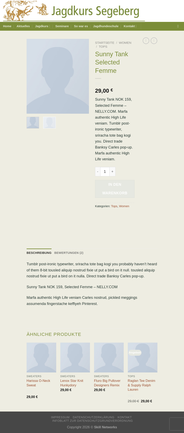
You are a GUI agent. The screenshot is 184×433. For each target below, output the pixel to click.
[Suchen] (179, 26)
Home (7, 26)
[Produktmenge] (105, 171)
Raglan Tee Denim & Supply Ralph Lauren (141, 385)
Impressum (60, 417)
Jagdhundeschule (106, 26)
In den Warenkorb (114, 188)
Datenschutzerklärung (93, 417)
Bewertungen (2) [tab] (68, 252)
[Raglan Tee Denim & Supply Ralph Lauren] (142, 357)
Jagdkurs (42, 26)
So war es (81, 26)
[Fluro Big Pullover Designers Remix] (109, 357)
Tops (103, 46)
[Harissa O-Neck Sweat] (41, 357)
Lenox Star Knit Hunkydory (71, 383)
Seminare (62, 26)
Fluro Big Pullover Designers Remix (107, 383)
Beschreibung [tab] (39, 252)
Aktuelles (23, 26)
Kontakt (130, 26)
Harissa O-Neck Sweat (38, 383)
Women (125, 42)
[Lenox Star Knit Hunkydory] (75, 357)
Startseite (104, 42)
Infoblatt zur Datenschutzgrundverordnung (92, 420)
